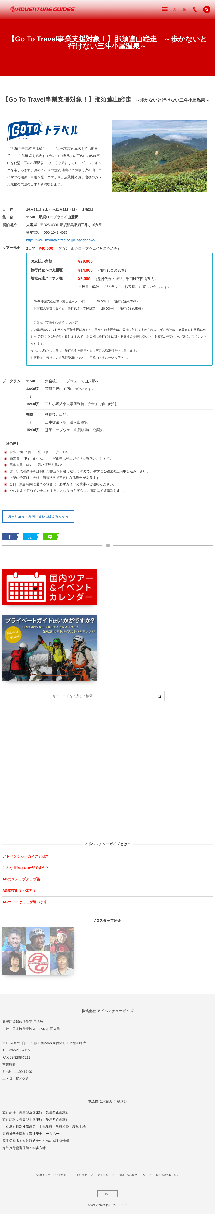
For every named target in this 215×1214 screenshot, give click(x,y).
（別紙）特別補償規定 (19, 1126)
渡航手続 (79, 1126)
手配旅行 (45, 1126)
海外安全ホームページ (45, 1134)
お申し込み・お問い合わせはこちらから (38, 516)
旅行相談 (62, 1126)
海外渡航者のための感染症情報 (45, 1141)
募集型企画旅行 (30, 1112)
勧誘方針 (39, 1148)
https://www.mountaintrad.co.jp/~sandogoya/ (60, 240)
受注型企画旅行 (57, 1112)
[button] (206, 9)
